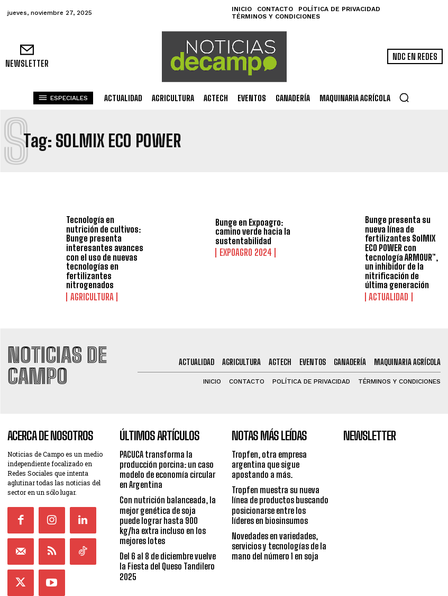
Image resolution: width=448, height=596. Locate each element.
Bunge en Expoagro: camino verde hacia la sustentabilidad (252, 232)
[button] (404, 97)
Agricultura (87, 296)
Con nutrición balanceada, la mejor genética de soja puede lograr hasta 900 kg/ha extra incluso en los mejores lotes (168, 491)
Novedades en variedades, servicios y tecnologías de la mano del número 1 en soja (279, 517)
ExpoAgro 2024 (240, 252)
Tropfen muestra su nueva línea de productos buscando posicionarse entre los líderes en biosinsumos (280, 476)
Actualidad (384, 296)
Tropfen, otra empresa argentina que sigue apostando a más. (269, 435)
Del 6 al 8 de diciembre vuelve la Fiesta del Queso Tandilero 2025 (168, 537)
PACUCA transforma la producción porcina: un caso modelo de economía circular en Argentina (167, 440)
